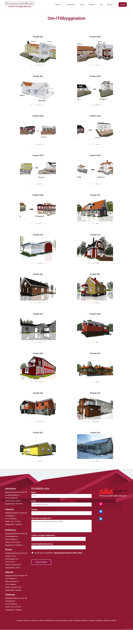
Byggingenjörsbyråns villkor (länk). (69, 553)
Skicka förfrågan (41, 562)
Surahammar (33, 620)
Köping (57, 620)
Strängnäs (101, 620)
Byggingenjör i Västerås (13, 524)
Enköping (77, 620)
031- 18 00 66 (16, 607)
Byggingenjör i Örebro (12, 568)
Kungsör (70, 620)
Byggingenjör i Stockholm (14, 504)
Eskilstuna (86, 620)
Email (34, 501)
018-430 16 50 (16, 587)
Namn (34, 493)
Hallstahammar (48, 620)
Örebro (116, 620)
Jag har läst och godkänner (58, 553)
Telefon (34, 510)
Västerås (17, 620)
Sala (40, 620)
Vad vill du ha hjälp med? (41, 518)
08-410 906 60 (16, 501)
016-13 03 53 (15, 542)
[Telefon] (61, 513)
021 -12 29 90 (16, 521)
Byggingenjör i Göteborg (13, 610)
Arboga (63, 620)
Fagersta (24, 620)
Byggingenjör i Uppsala (13, 590)
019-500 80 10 (16, 565)
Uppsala (93, 620)
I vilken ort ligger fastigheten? (43, 535)
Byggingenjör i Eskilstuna (14, 545)
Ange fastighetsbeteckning (42, 544)
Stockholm (109, 620)
